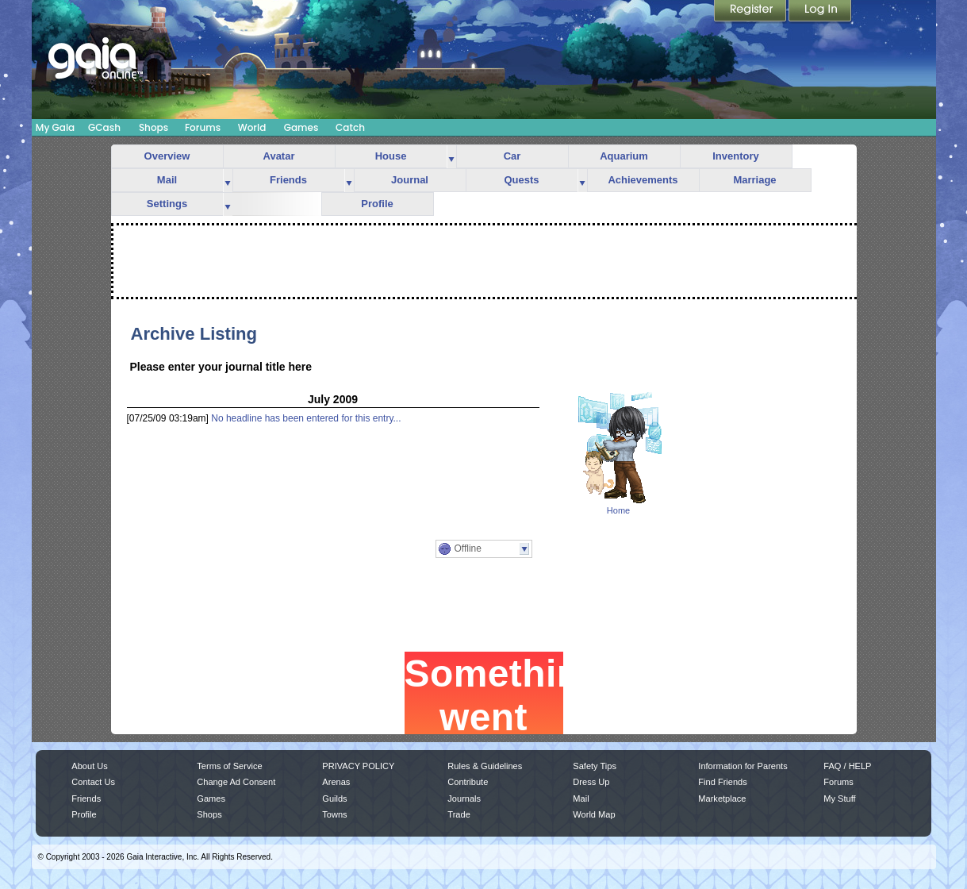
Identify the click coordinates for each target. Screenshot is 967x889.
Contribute (467, 782)
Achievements (642, 180)
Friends (288, 180)
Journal (409, 180)
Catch (350, 127)
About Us (89, 766)
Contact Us (93, 782)
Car (512, 156)
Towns (334, 814)
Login (820, 12)
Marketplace (722, 798)
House (391, 156)
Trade (458, 814)
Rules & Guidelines (484, 766)
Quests (521, 180)
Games (301, 127)
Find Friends (722, 782)
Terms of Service (229, 766)
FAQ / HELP (847, 766)
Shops (153, 127)
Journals (464, 798)
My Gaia (55, 127)
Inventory (735, 156)
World (252, 127)
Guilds (334, 798)
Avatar (279, 156)
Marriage (754, 180)
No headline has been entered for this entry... (306, 418)
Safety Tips (594, 766)
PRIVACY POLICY (358, 766)
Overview (167, 156)
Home (618, 510)
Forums (203, 127)
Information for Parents (742, 766)
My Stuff (839, 798)
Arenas (336, 782)
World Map (594, 814)
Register (751, 12)
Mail (167, 180)
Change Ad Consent (236, 782)
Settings (167, 204)
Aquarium (624, 156)
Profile (377, 204)
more (451, 156)
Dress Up (591, 782)
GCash (104, 127)
